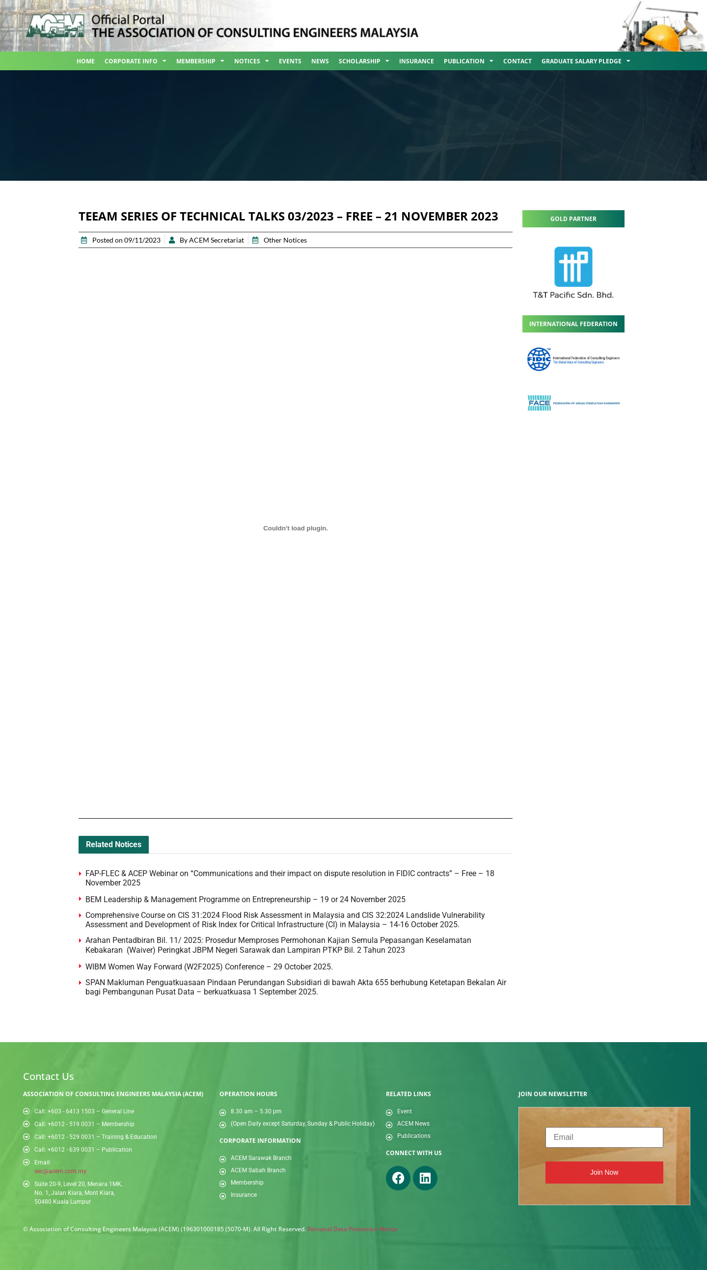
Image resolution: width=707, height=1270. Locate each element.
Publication (468, 61)
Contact (517, 61)
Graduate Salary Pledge (586, 61)
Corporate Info (135, 61)
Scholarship (364, 61)
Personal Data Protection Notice (352, 1229)
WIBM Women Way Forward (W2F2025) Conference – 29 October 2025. (209, 966)
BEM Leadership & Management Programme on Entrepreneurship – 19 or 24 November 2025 (245, 899)
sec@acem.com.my (60, 1171)
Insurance (416, 61)
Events (290, 61)
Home (86, 61)
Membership (200, 61)
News (320, 61)
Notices (251, 61)
